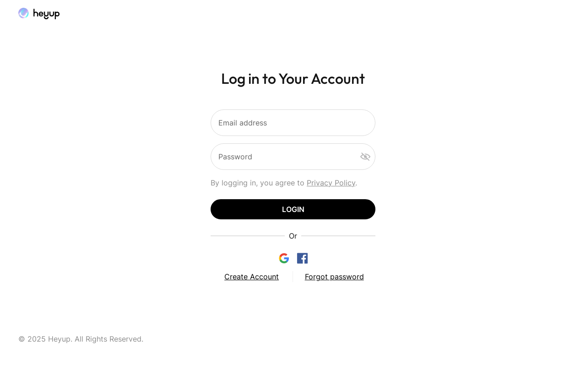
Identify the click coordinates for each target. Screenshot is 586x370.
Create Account (251, 276)
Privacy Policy (331, 182)
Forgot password (334, 276)
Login (293, 209)
